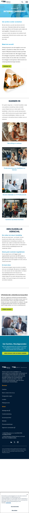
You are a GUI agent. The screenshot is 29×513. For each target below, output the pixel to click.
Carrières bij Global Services (14, 219)
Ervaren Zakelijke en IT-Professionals (14, 195)
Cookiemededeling (6, 414)
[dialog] (14, 502)
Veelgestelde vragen (7, 396)
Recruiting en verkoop (14, 143)
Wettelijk (4, 421)
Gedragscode (5, 410)
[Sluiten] (27, 494)
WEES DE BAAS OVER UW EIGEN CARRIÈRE (15, 353)
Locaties (4, 399)
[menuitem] (14, 389)
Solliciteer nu (7, 66)
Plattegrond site (6, 402)
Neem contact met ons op (8, 393)
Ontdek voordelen (6, 321)
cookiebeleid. (8, 502)
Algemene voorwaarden (8, 427)
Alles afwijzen (14, 510)
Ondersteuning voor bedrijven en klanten (14, 169)
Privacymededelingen (7, 424)
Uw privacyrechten (6, 417)
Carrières (4, 389)
